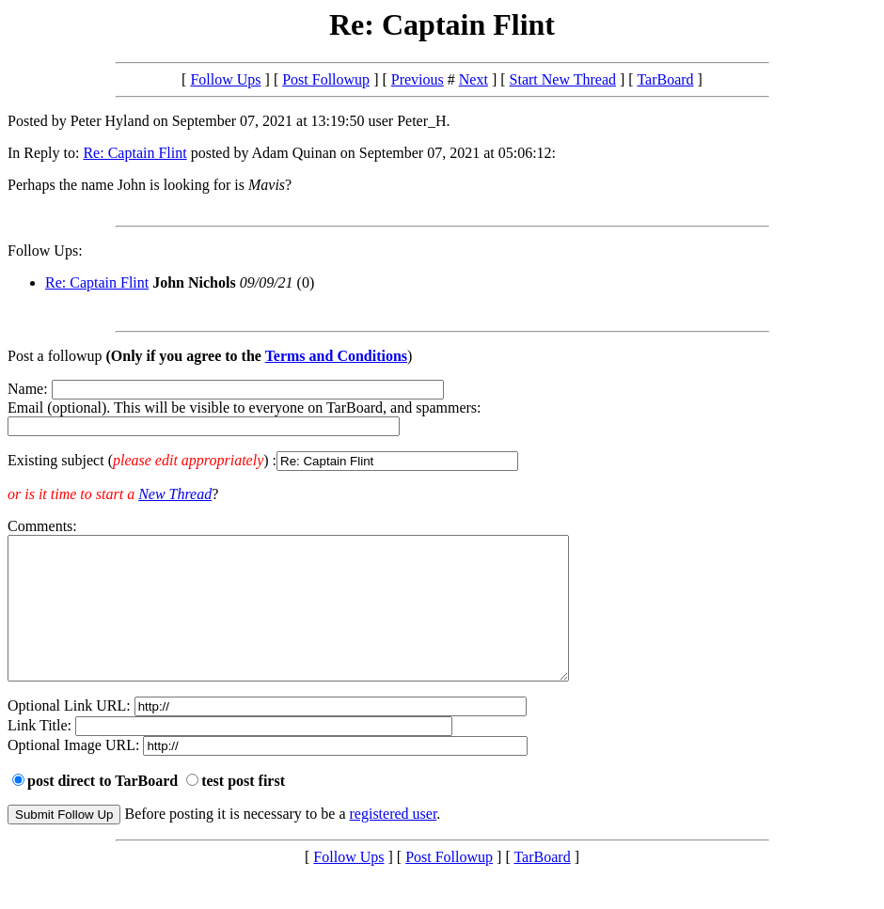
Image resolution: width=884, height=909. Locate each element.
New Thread (175, 494)
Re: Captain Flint (134, 153)
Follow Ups (225, 79)
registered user (393, 842)
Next (473, 79)
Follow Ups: (45, 251)
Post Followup (326, 79)
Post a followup (55, 356)
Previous (417, 79)
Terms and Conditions (336, 356)
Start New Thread (563, 79)
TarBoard (665, 79)
